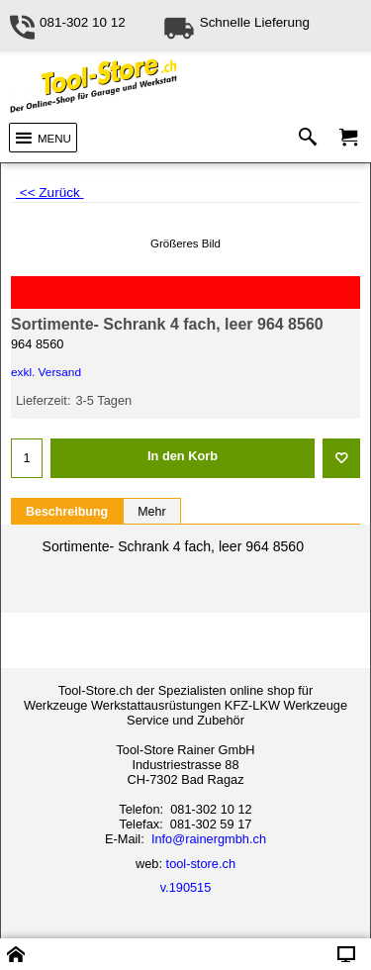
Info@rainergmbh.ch (208, 838)
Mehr (151, 512)
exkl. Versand (46, 372)
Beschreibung (67, 512)
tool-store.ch (200, 863)
